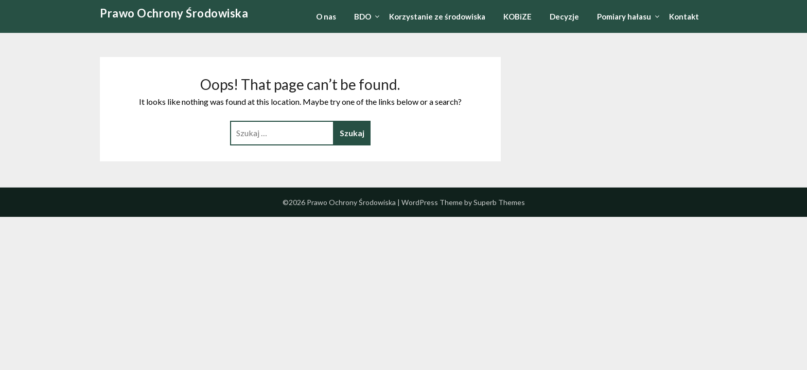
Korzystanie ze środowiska (437, 16)
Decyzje (564, 16)
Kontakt (684, 16)
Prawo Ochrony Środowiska (174, 13)
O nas (326, 16)
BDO (362, 16)
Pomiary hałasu (624, 16)
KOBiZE (517, 16)
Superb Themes (499, 202)
